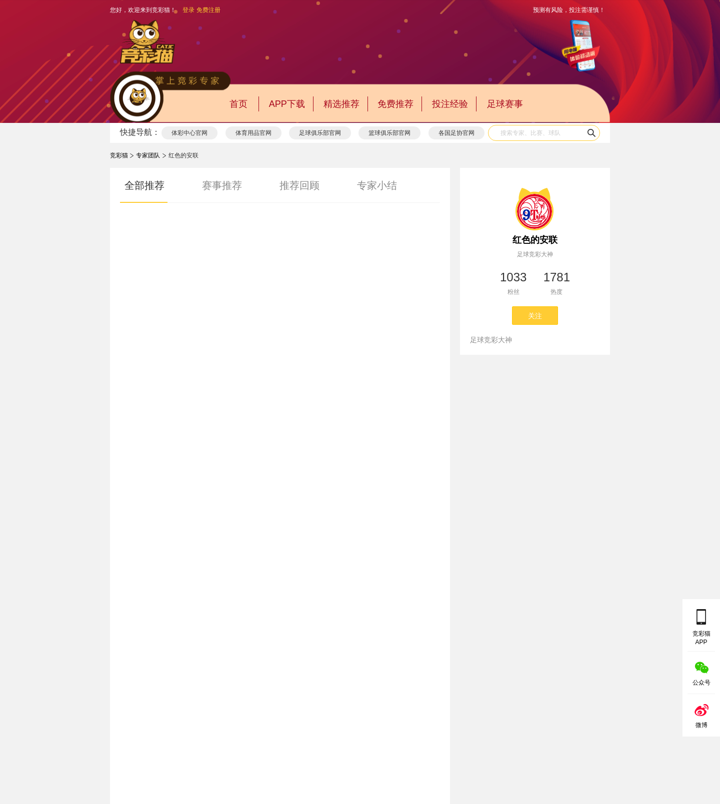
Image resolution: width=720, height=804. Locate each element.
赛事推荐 (222, 185)
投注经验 (450, 104)
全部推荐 (144, 185)
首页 (239, 104)
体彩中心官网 (190, 132)
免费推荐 (396, 104)
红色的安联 (535, 240)
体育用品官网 (254, 132)
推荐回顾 (300, 185)
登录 (188, 9)
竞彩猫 (119, 155)
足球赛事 (505, 104)
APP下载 (287, 104)
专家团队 (148, 155)
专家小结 (377, 185)
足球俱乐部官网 (320, 132)
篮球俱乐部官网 (389, 132)
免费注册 (208, 9)
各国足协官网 (456, 132)
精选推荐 (342, 104)
